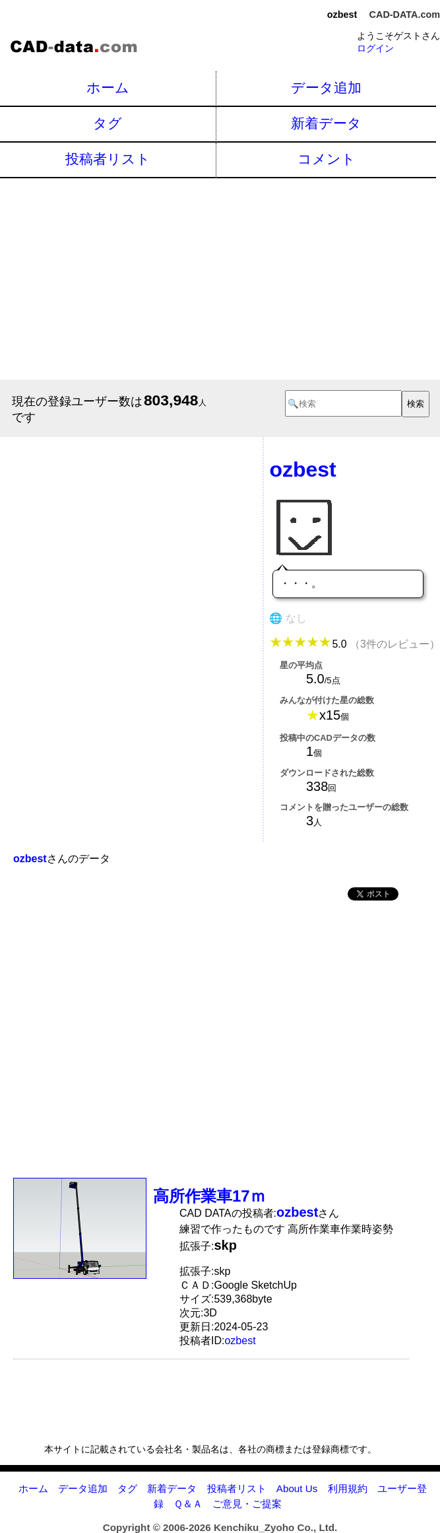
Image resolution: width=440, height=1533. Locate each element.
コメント (327, 158)
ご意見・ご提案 (247, 1503)
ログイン (375, 48)
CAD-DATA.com (404, 14)
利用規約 (347, 1488)
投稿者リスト (107, 158)
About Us (296, 1488)
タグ (107, 123)
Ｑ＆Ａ (188, 1503)
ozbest (239, 1340)
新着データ (326, 123)
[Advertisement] (220, 277)
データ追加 (326, 87)
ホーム (107, 87)
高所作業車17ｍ (209, 1196)
